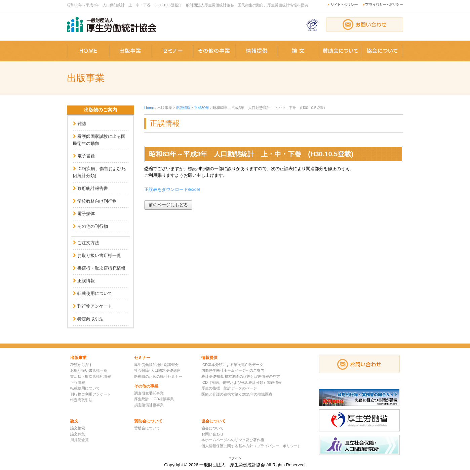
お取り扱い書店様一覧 (99, 255)
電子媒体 (86, 213)
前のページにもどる (168, 204)
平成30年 (201, 108)
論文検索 (77, 428)
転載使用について (94, 293)
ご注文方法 (88, 242)
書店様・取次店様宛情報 (101, 268)
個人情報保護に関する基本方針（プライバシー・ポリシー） (251, 446)
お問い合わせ (212, 434)
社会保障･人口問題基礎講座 (157, 370)
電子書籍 (86, 155)
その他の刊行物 (92, 226)
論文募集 (77, 434)
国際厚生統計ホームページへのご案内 (232, 370)
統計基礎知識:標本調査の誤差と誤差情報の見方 (240, 376)
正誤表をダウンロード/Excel (172, 189)
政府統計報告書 (92, 188)
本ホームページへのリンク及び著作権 (232, 440)
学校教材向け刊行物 (97, 201)
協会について (212, 428)
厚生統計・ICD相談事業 (154, 399)
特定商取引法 (90, 318)
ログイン (235, 458)
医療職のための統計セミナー (158, 376)
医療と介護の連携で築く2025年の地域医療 (236, 394)
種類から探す (81, 365)
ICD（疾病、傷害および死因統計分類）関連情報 (241, 382)
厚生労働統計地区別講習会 (156, 365)
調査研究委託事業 (149, 393)
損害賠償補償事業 (149, 405)
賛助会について (147, 428)
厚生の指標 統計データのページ (229, 388)
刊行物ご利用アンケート (90, 394)
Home (149, 108)
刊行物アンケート (94, 306)
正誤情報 (86, 280)
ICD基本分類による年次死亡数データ (232, 365)
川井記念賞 (79, 440)
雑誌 (81, 123)
